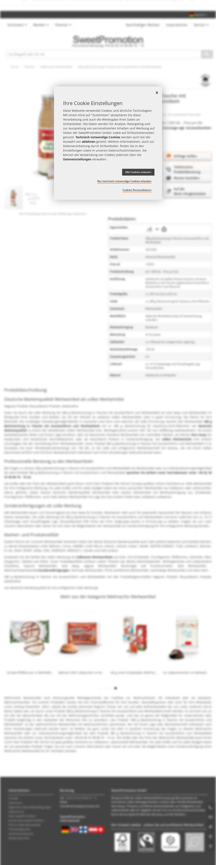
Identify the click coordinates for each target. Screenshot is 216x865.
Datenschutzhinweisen (124, 150)
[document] (108, 143)
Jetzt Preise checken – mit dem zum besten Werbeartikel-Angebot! (108, 5)
